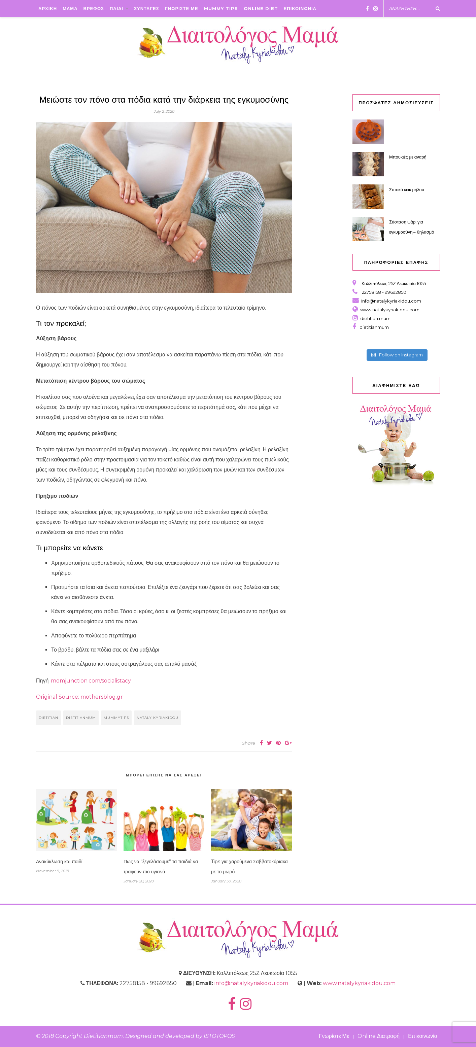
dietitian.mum (374, 318)
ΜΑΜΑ (70, 8)
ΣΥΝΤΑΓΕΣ (146, 8)
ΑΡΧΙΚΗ (47, 8)
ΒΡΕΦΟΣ (93, 8)
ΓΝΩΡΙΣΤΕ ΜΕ (181, 8)
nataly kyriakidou (157, 718)
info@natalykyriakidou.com (391, 301)
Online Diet (261, 8)
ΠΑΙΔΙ (116, 8)
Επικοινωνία (422, 1036)
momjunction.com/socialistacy (91, 680)
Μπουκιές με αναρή (408, 157)
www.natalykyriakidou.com (389, 309)
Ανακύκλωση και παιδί (59, 862)
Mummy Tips (221, 8)
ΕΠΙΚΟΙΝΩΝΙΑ (300, 8)
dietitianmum (81, 718)
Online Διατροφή (379, 1036)
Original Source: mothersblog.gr (79, 697)
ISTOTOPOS (219, 1036)
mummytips (116, 718)
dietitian (48, 718)
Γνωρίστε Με (334, 1036)
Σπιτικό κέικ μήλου (406, 189)
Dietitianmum (103, 1036)
